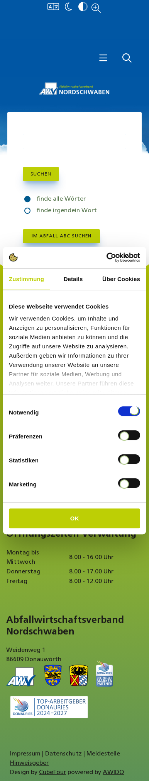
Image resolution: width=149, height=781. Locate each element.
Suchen (40, 174)
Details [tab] (73, 279)
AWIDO (113, 772)
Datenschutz (63, 754)
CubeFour (52, 772)
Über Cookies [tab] (121, 279)
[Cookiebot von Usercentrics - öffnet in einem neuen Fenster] (107, 257)
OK (74, 518)
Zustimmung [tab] (26, 279)
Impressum (25, 754)
